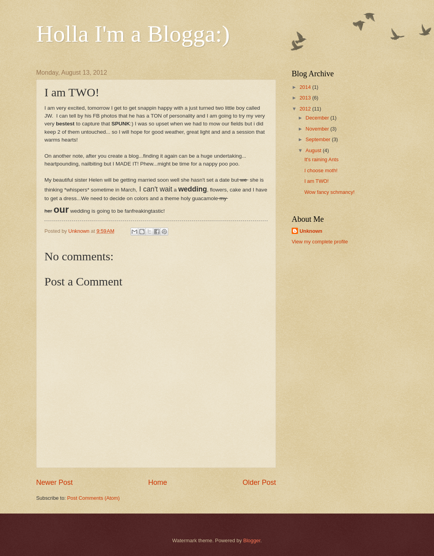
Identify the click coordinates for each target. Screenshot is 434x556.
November (317, 129)
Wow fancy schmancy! (329, 192)
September (318, 139)
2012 (306, 109)
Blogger (252, 540)
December (317, 118)
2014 (306, 87)
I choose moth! (320, 170)
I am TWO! (316, 181)
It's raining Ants (321, 159)
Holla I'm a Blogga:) (133, 34)
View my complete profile (320, 242)
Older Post (259, 482)
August (314, 150)
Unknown (311, 231)
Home (157, 482)
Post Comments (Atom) (93, 498)
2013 (306, 98)
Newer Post (54, 482)
